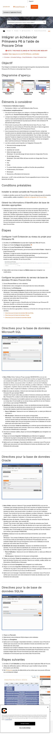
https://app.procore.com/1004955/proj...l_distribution (24, 54)
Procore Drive (26, 30)
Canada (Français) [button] (19, 6)
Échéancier (9, 670)
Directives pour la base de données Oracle (17, 315)
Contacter (34, 6)
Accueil (9, 30)
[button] (44, 22)
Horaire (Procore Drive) (40, 30)
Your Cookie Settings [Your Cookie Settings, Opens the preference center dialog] (25, 727)
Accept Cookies (25, 723)
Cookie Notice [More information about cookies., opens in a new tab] (8, 719)
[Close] (48, 707)
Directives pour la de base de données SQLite (18, 317)
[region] (25, 719)
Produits (16, 30)
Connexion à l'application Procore (12, 12)
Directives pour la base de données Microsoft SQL (19, 313)
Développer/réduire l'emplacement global (49, 30)
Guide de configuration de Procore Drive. (35, 197)
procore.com (6, 6)
